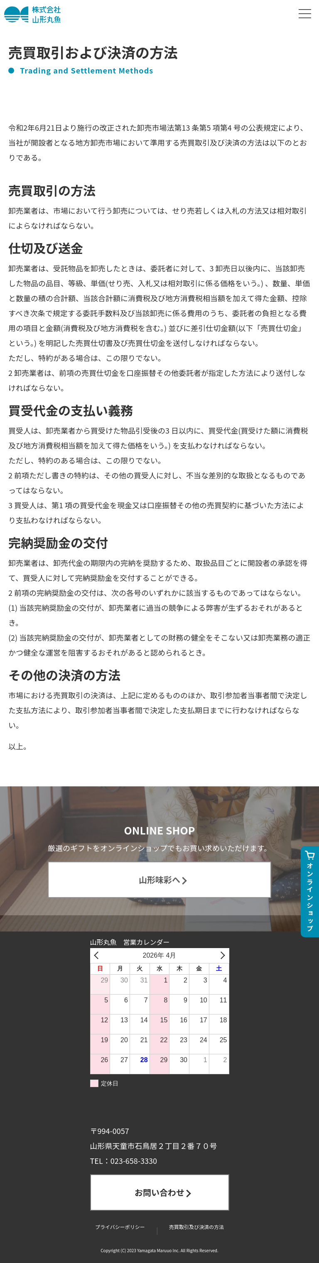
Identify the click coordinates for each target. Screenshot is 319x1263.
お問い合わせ (159, 1192)
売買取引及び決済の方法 (196, 1226)
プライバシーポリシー (120, 1226)
